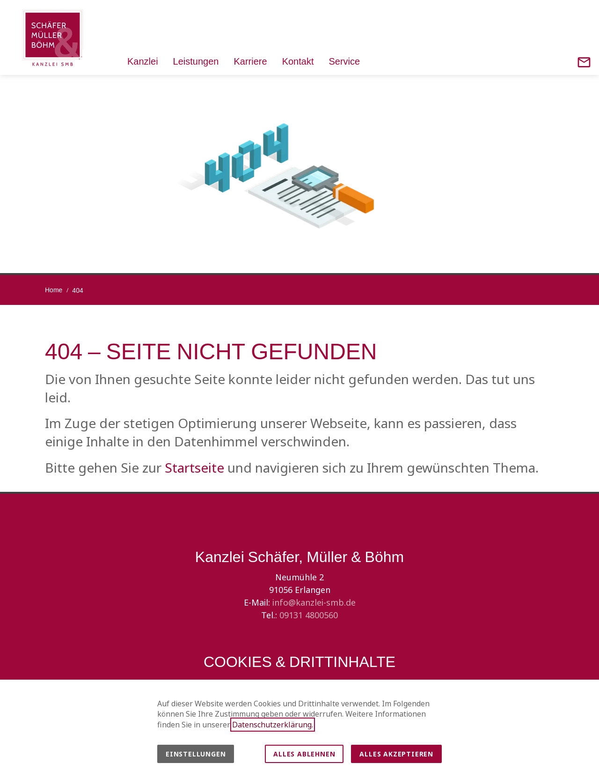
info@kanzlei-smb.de (314, 602)
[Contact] (584, 62)
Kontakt (298, 61)
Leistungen (196, 61)
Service (344, 61)
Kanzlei (142, 61)
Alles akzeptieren (396, 753)
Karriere (250, 61)
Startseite (194, 467)
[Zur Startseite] (52, 37)
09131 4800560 (308, 615)
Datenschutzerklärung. (272, 724)
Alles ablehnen (304, 753)
